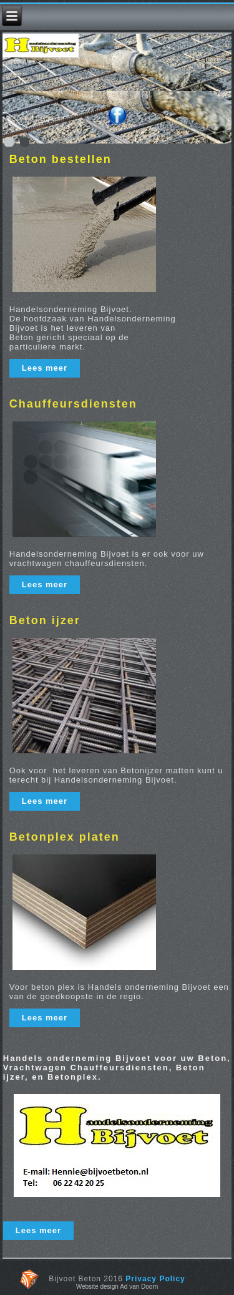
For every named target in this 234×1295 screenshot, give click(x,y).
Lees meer (44, 368)
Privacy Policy (155, 1278)
